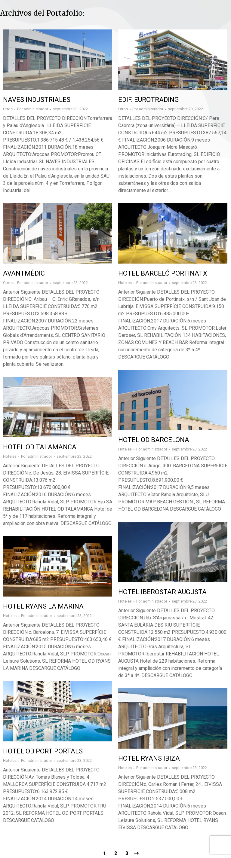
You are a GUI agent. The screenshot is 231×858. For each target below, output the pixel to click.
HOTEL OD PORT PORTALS (43, 751)
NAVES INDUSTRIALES (36, 99)
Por (32, 109)
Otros (8, 109)
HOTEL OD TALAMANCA (39, 447)
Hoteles (125, 282)
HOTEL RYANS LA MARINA (43, 606)
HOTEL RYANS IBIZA (149, 758)
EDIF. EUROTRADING (148, 99)
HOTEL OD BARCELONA (153, 440)
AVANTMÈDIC (24, 273)
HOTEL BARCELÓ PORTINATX (162, 273)
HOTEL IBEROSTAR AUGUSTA (162, 592)
